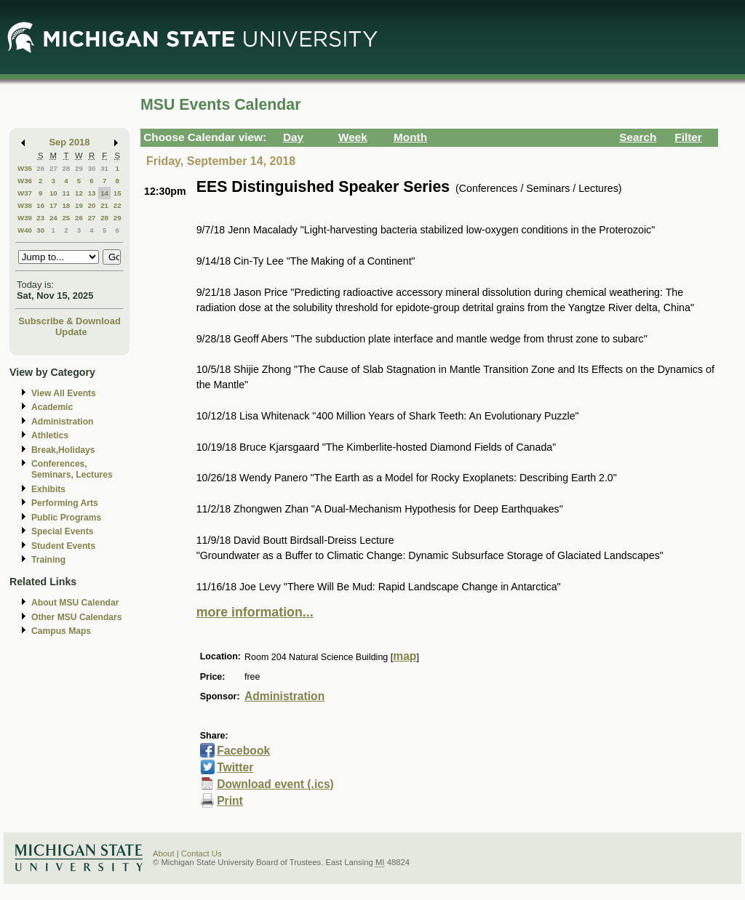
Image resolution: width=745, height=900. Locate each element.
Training (48, 560)
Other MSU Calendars (76, 617)
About (164, 853)
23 (40, 218)
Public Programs (66, 518)
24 (53, 218)
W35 (24, 168)
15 (117, 193)
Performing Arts (64, 503)
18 (66, 205)
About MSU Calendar (75, 603)
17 (53, 205)
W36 (24, 181)
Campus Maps (61, 631)
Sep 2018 (69, 142)
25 (66, 218)
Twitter (235, 767)
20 (92, 205)
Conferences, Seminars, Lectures (72, 469)
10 (53, 193)
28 (66, 168)
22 (117, 205)
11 (66, 193)
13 (92, 193)
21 (104, 205)
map (404, 656)
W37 (24, 193)
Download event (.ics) (275, 784)
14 (104, 193)
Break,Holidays (63, 450)
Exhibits (48, 489)
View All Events (63, 393)
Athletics (49, 435)
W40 (24, 230)
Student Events (63, 546)
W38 (24, 205)
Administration (62, 422)
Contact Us (201, 853)
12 (79, 193)
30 (92, 168)
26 (40, 168)
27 (53, 168)
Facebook (243, 750)
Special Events (62, 531)
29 (79, 168)
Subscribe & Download (69, 321)
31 (104, 168)
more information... (255, 612)
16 (40, 205)
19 (79, 205)
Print (230, 801)
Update (71, 331)
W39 (24, 218)
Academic (52, 407)
